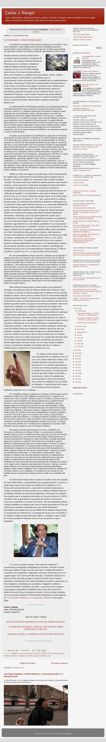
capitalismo (15, 653)
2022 (77, 356)
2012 (77, 379)
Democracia (52, 653)
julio (78, 335)
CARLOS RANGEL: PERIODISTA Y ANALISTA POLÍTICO (85, 204)
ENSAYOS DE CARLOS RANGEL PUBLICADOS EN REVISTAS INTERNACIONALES (84, 240)
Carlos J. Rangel (19, 13)
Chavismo (37, 653)
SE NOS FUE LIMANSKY (90, 71)
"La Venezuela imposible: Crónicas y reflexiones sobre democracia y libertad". (87, 147)
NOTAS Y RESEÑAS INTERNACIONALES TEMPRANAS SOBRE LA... (87, 231)
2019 (77, 362)
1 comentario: (25, 650)
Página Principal (27, 663)
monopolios (22, 656)
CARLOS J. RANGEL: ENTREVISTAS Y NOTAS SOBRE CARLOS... (86, 235)
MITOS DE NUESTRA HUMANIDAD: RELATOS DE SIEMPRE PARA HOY (36, 622)
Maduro (15, 656)
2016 (77, 370)
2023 (77, 353)
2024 (77, 350)
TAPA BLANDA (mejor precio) (82, 37)
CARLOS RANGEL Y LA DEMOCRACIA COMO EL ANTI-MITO (86, 265)
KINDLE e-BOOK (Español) (82, 39)
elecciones (60, 653)
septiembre (81, 332)
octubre (79, 329)
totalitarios (43, 656)
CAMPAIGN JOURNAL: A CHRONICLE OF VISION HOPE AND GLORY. (36, 634)
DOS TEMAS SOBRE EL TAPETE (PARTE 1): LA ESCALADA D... (88, 319)
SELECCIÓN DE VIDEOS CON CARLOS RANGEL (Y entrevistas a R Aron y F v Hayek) (86, 212)
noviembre (80, 326)
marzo (79, 343)
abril (78, 341)
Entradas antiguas (59, 663)
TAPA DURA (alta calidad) (81, 34)
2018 (77, 364)
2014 (77, 376)
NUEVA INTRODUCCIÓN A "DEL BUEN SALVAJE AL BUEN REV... (86, 226)
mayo (79, 338)
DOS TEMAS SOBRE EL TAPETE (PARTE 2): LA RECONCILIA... (88, 314)
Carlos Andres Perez (26, 653)
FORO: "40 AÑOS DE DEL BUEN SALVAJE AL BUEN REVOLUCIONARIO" (87, 217)
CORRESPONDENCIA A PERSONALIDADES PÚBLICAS (83, 109)
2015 (77, 373)
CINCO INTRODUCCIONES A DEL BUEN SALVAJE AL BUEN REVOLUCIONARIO (87, 254)
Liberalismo (8, 656)
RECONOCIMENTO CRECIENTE (84, 208)
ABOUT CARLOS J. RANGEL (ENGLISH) (87, 195)
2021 (77, 359)
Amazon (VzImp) (78, 182)
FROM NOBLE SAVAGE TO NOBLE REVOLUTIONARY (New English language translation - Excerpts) (87, 291)
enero (79, 346)
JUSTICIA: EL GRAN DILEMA (87, 323)
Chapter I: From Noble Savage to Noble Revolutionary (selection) (86, 299)
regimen (36, 656)
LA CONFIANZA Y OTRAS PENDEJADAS (22, 40)
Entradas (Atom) (18, 667)
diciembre (80, 311)
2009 (77, 382)
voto (49, 656)
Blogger (68, 734)
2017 (77, 367)
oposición (30, 656)
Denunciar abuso (80, 388)
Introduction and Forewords (82, 296)
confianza (44, 653)
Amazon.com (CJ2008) (80, 185)
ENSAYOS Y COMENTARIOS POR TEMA (87, 106)
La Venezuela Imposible (81, 180)
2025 (77, 308)
